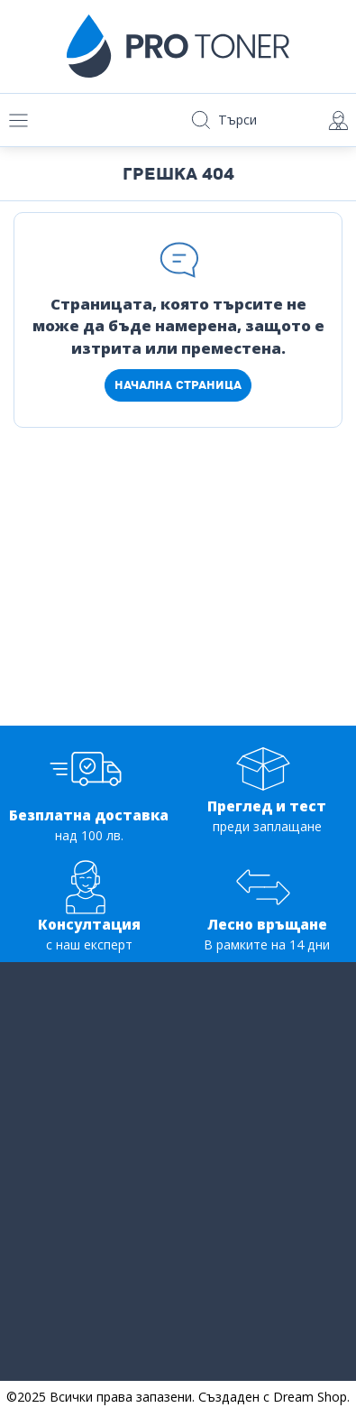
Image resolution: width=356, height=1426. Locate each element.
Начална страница (178, 385)
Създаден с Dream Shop (272, 1396)
